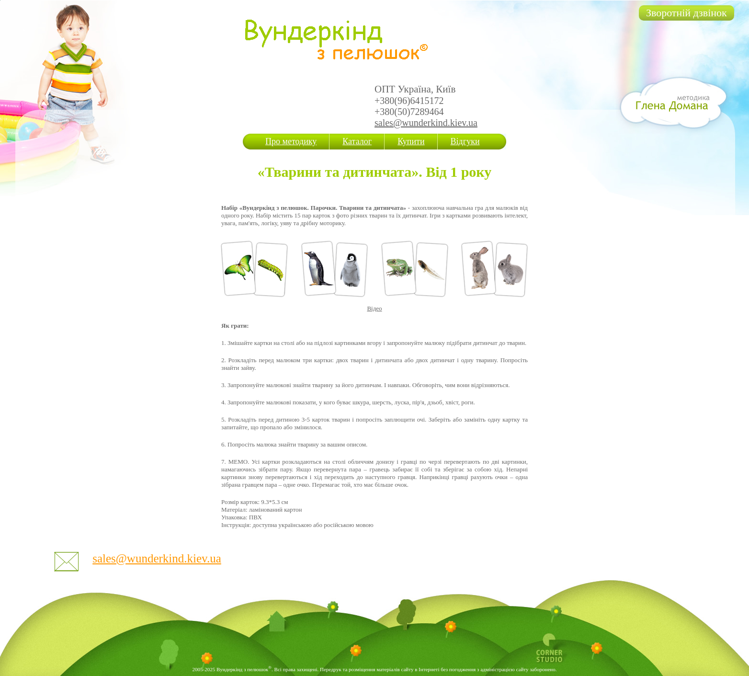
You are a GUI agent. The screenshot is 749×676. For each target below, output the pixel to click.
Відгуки (465, 141)
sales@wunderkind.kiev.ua (425, 122)
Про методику (291, 141)
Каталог (357, 141)
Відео (374, 308)
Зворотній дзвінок (686, 13)
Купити (410, 141)
